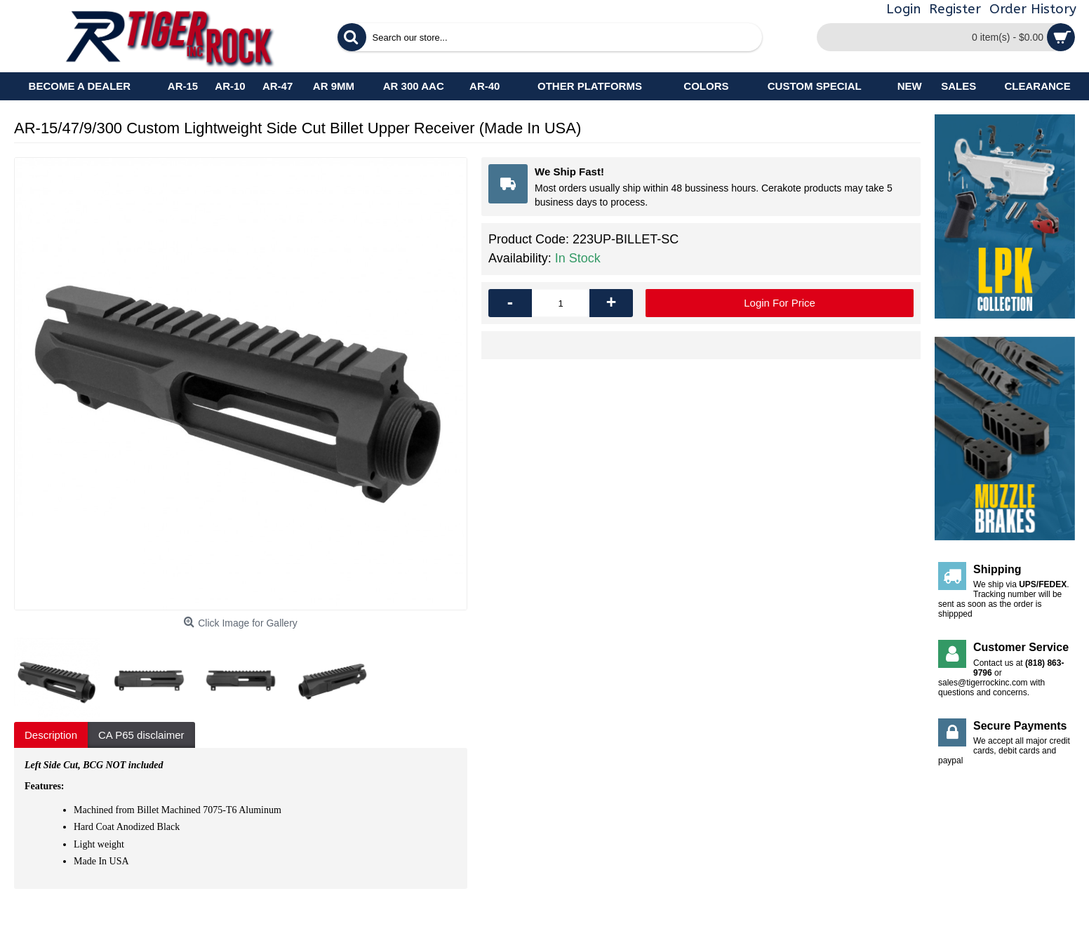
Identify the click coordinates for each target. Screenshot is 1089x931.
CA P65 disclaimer (141, 735)
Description (51, 735)
